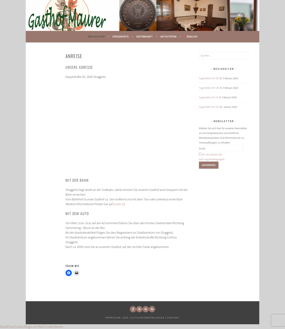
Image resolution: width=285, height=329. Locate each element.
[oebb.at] (119, 204)
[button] (139, 309)
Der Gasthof (96, 36)
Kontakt (173, 317)
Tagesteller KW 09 (209, 78)
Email (202, 148)
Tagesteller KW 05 (209, 107)
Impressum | (114, 317)
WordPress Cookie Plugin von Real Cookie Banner (32, 327)
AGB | (126, 317)
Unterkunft (144, 36)
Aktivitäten (168, 36)
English (191, 36)
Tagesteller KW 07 (209, 97)
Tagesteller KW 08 (209, 88)
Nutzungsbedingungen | (149, 317)
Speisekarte (120, 36)
